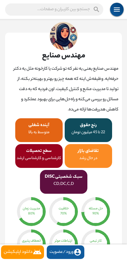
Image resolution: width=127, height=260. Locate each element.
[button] (54, 9)
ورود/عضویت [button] (65, 252)
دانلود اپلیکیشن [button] (22, 252)
